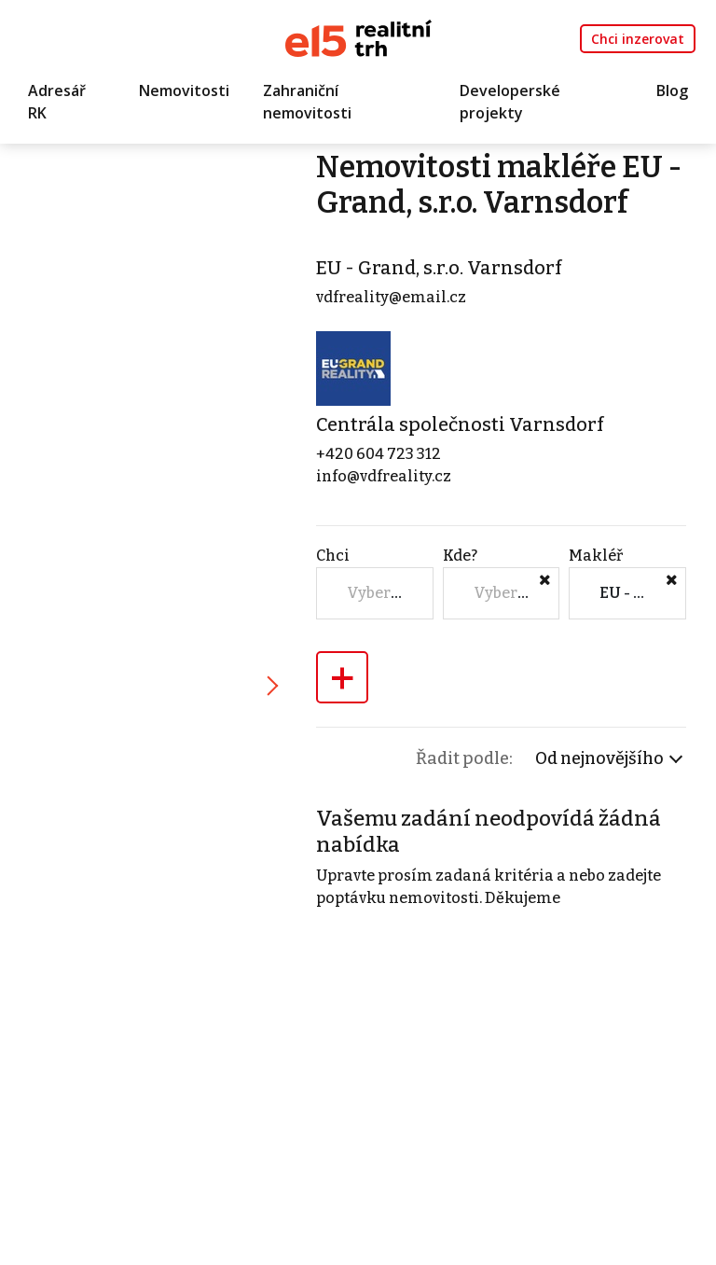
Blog (672, 90)
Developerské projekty (510, 101)
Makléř (596, 555)
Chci (333, 555)
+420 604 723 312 (378, 454)
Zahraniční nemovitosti (307, 101)
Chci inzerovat (637, 39)
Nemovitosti (184, 90)
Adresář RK (57, 101)
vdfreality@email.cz (391, 297)
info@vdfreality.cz (383, 476)
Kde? (460, 555)
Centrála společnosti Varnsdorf (459, 424)
